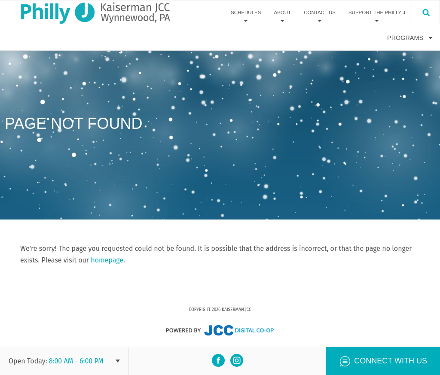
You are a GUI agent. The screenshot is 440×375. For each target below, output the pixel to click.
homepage (107, 260)
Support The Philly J (376, 12)
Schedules (246, 12)
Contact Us (320, 12)
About (282, 12)
